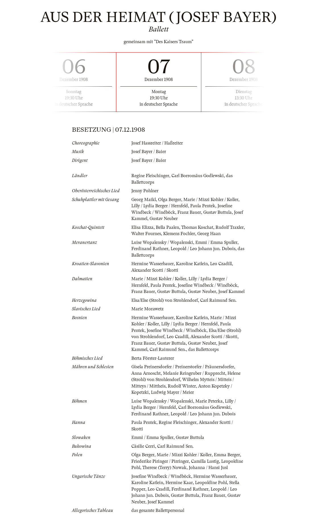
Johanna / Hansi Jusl (208, 467)
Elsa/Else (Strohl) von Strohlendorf (165, 300)
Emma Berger (228, 454)
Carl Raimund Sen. (220, 300)
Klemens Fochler (196, 233)
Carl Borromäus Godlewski (198, 175)
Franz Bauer (189, 212)
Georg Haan (226, 233)
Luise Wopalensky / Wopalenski (162, 242)
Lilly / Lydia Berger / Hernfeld (160, 205)
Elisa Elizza (142, 227)
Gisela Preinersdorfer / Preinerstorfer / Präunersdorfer (182, 366)
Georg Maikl (143, 199)
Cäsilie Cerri (143, 446)
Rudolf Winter (182, 386)
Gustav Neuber (164, 218)
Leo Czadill (222, 263)
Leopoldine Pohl (212, 482)
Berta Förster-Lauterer (152, 358)
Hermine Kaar (179, 482)
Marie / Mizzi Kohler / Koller (212, 199)
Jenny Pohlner (145, 190)
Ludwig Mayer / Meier (172, 392)
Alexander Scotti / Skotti (155, 270)
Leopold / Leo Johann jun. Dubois (203, 248)
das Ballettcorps (204, 349)
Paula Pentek (204, 205)
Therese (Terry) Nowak (165, 467)
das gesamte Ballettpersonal (158, 510)
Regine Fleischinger (150, 175)
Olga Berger (170, 199)
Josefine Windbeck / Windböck (208, 285)
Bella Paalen (168, 227)
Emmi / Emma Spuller (217, 242)
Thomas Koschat (199, 227)
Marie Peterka (209, 401)
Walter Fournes (162, 233)
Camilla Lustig (205, 461)
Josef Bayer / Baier (148, 151)
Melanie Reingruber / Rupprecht (194, 373)
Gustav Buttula (217, 212)
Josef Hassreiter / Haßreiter (157, 143)
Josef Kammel (232, 291)
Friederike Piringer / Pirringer (160, 461)
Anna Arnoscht (146, 373)
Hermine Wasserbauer (152, 263)
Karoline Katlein (192, 263)
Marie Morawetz (147, 308)
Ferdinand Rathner (149, 248)
